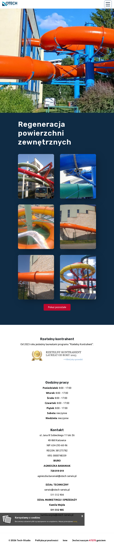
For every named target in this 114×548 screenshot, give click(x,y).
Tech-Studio (24, 540)
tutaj (75, 521)
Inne (65, 540)
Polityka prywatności (46, 540)
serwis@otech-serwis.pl (57, 489)
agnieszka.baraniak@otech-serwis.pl (57, 476)
